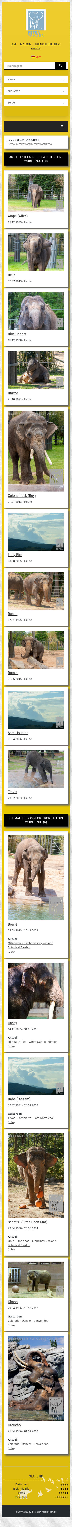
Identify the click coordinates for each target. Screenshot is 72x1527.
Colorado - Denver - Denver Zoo (28, 1320)
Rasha (12, 613)
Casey (12, 1023)
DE (36, 56)
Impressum (25, 44)
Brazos (13, 393)
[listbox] (36, 79)
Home (13, 44)
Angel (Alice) (18, 216)
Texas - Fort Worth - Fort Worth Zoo (30, 1118)
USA (11, 951)
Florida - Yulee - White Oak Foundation (32, 1042)
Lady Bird (15, 554)
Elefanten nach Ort (28, 139)
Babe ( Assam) (19, 1099)
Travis (12, 792)
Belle (11, 275)
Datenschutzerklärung (47, 44)
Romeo (13, 672)
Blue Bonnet (17, 334)
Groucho (14, 1425)
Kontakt (35, 48)
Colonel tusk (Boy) (22, 495)
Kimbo (13, 1302)
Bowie (12, 924)
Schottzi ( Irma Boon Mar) (27, 1222)
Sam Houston (18, 733)
